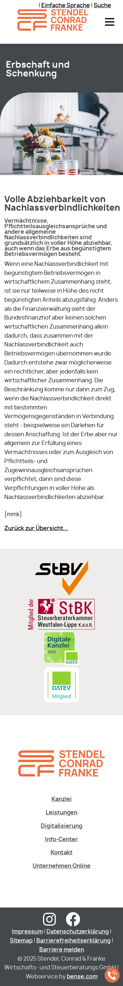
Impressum (27, 932)
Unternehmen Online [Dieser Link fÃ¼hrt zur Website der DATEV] (61, 866)
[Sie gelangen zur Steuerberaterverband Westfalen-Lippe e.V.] (61, 594)
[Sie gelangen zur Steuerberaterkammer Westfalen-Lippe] (61, 628)
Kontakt (62, 853)
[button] (109, 22)
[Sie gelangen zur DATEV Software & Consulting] (61, 701)
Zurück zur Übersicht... (36, 528)
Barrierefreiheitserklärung (73, 941)
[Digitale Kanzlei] (61, 664)
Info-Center (61, 839)
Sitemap (21, 941)
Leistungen (61, 813)
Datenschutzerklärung (78, 932)
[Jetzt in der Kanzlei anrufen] (112, 975)
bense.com (82, 977)
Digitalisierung (61, 826)
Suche (102, 5)
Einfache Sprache (65, 5)
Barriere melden (61, 950)
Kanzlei (61, 799)
